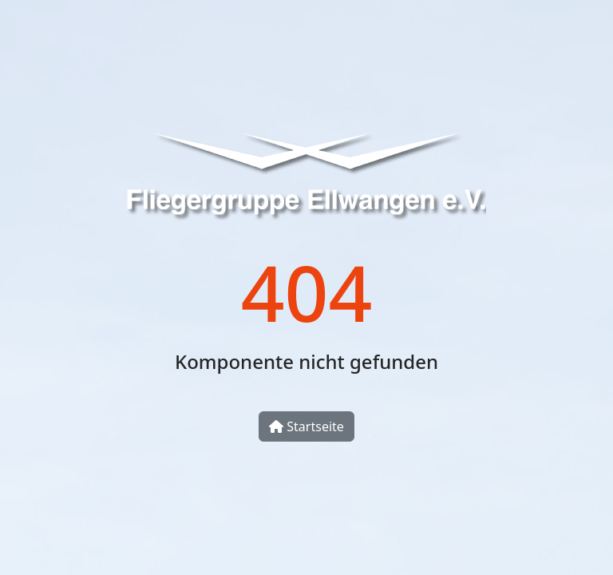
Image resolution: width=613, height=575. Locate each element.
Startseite (306, 426)
